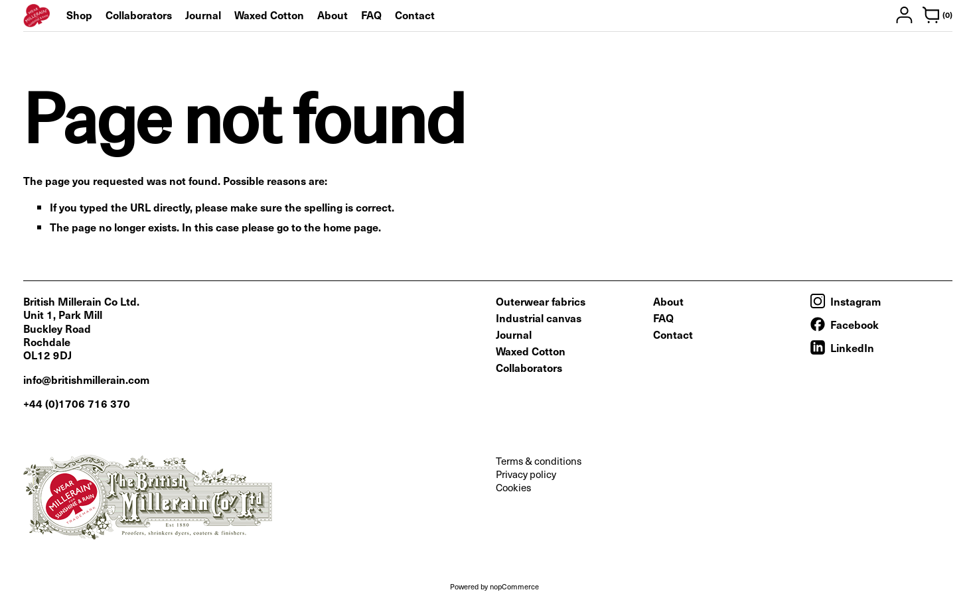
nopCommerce (514, 586)
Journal (203, 14)
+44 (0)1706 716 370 (76, 403)
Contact (415, 14)
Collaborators (139, 14)
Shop (79, 14)
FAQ (371, 14)
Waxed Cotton (269, 14)
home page (350, 226)
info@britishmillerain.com (86, 379)
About (332, 14)
